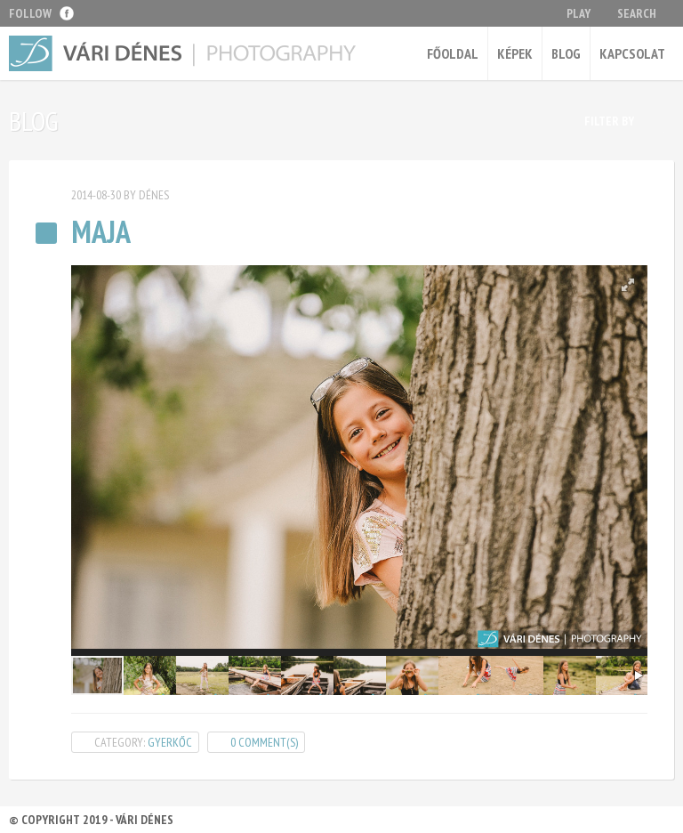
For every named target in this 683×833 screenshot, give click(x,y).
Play (578, 13)
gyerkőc (170, 742)
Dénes (154, 195)
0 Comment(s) (264, 742)
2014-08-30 (96, 195)
